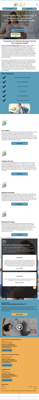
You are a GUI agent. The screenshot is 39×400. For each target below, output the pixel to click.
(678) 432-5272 (7, 347)
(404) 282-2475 (11, 344)
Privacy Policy (3, 396)
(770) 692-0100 (13, 346)
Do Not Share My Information (10, 396)
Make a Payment (14, 34)
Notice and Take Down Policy (26, 396)
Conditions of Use (19, 396)
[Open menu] (37, 4)
